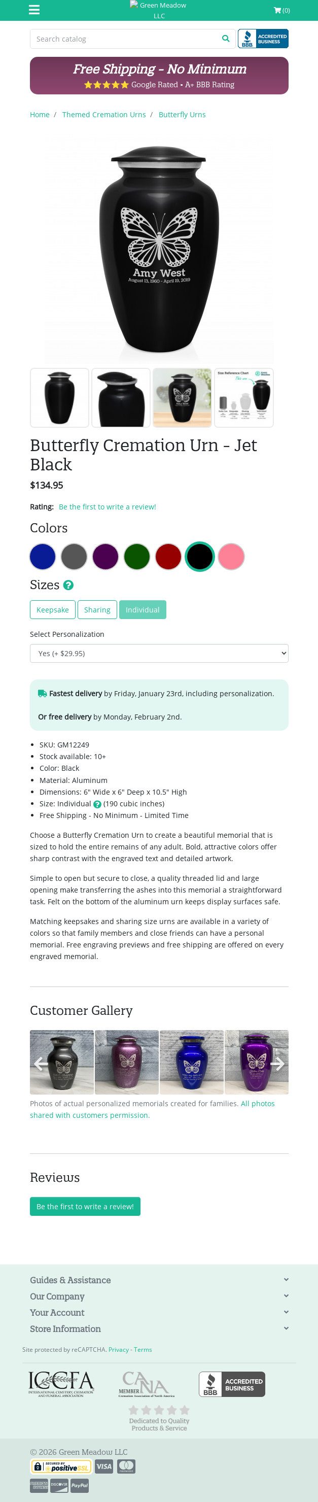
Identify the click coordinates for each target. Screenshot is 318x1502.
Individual (143, 610)
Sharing (97, 610)
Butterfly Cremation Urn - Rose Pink (231, 556)
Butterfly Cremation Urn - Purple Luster (105, 556)
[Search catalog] (123, 38)
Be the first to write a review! (107, 506)
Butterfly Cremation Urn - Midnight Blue (42, 556)
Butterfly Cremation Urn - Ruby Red (168, 556)
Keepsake (53, 610)
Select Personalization (67, 634)
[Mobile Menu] (34, 10)
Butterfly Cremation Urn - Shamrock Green (137, 556)
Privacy (119, 1349)
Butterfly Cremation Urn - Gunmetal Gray (74, 556)
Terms (143, 1349)
